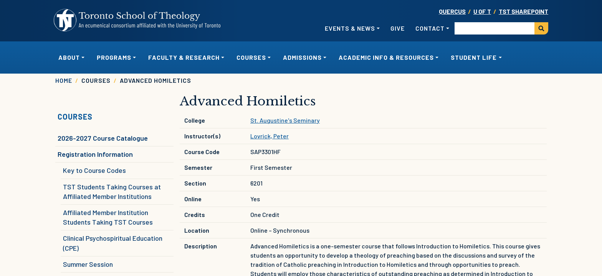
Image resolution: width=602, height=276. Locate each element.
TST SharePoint (523, 11)
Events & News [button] (350, 28)
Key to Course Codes (94, 170)
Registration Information (95, 154)
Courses (75, 116)
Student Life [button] (474, 57)
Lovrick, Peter (269, 136)
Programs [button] (114, 57)
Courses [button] (251, 57)
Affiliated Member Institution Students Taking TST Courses (108, 217)
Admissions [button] (302, 57)
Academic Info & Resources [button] (386, 57)
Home (63, 80)
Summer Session (88, 264)
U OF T (482, 11)
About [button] (69, 57)
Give (397, 28)
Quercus (452, 11)
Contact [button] (430, 28)
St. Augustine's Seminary (285, 120)
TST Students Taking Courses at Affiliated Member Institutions (112, 191)
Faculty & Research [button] (184, 57)
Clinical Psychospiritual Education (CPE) (112, 243)
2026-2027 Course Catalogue (103, 138)
